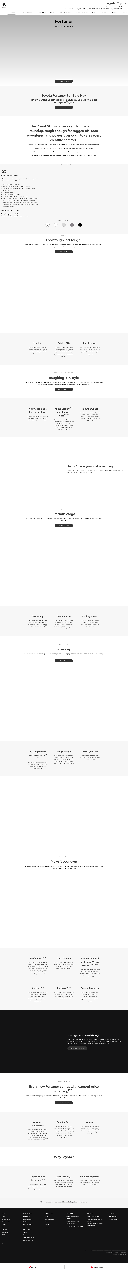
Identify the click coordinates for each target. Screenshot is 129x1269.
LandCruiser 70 (49, 1219)
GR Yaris (4, 1235)
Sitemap (94, 1250)
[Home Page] (3, 5)
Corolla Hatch (6, 1219)
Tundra (47, 1224)
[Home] (2, 13)
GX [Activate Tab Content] (57, 164)
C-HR (25, 1222)
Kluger (25, 1232)
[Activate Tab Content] (47, 225)
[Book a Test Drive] (64, 81)
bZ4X (25, 1227)
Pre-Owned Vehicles (26, 13)
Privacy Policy (100, 1250)
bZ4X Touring (27, 1229)
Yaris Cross (26, 1216)
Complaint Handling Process (119, 1250)
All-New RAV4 (27, 1224)
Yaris (3, 1216)
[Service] (32, 1267)
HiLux (46, 1216)
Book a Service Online (93, 1216)
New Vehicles (11, 13)
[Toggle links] (119, 1255)
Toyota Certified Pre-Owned (74, 1226)
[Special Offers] (97, 1267)
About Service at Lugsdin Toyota (94, 1220)
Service (52, 13)
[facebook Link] (125, 8)
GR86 (3, 1227)
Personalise (103, 13)
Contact (124, 13)
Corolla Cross (27, 1219)
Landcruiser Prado (28, 1237)
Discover (114, 13)
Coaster (47, 1227)
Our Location (113, 1216)
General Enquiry (113, 1219)
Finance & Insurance (82, 13)
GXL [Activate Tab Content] (61, 164)
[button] (64, 50)
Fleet (93, 13)
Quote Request (70, 1223)
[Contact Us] (76, 9)
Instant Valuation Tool (72, 1221)
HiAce (46, 1222)
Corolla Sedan (6, 1222)
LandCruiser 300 (28, 1240)
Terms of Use (107, 1250)
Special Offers (41, 13)
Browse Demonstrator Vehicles (72, 1217)
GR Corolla (5, 1232)
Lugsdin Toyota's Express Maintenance (95, 1224)
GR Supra (4, 1229)
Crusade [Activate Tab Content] (68, 164)
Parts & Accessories (65, 13)
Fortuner (25, 1235)
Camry (4, 1224)
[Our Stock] (64, 107)
